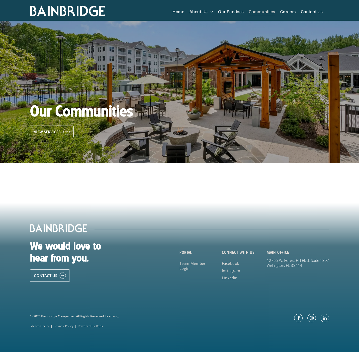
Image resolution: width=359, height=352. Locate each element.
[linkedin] (325, 319)
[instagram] (311, 319)
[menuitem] (178, 11)
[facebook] (298, 319)
